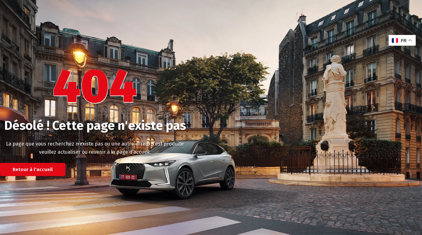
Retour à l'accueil (33, 169)
